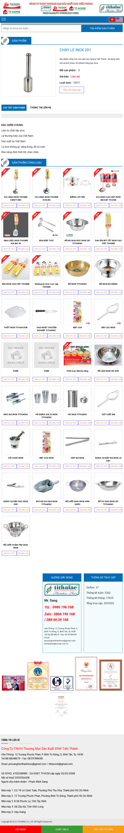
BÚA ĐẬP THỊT (46, 240)
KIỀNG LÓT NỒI (77, 197)
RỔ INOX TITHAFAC (77, 284)
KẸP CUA (77, 327)
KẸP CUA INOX (46, 458)
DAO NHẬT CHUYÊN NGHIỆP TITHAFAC (47, 329)
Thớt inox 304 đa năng (77, 371)
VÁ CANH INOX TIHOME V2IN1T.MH (15, 198)
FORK (15, 371)
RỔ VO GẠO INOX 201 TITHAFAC (108, 502)
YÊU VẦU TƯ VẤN (103, 829)
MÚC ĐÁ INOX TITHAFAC (16, 414)
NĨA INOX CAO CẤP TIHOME (15, 284)
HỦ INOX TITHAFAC (77, 414)
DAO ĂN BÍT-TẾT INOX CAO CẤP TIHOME (108, 242)
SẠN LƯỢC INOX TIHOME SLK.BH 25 (16, 242)
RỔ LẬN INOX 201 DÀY (108, 371)
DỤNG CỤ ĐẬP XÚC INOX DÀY (15, 502)
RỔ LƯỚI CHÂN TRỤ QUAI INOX (15, 546)
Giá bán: (64, 76)
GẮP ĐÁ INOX (77, 458)
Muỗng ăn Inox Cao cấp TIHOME (46, 285)
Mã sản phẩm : (68, 70)
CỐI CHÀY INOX (15, 458)
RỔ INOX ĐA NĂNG (108, 284)
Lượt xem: (66, 82)
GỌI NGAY (20, 829)
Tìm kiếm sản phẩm (102, 28)
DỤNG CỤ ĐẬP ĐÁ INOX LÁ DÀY (108, 459)
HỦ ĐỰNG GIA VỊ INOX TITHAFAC (46, 416)
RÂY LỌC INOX (108, 327)
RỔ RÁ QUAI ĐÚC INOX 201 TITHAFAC (77, 242)
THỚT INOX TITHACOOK (15, 327)
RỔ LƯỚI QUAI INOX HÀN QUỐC (77, 502)
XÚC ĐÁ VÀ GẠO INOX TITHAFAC (46, 502)
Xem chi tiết (9, 206)
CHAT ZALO (62, 829)
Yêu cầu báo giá (72, 89)
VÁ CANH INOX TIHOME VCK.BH (46, 198)
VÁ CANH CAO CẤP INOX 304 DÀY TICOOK (108, 198)
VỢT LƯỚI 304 (108, 414)
